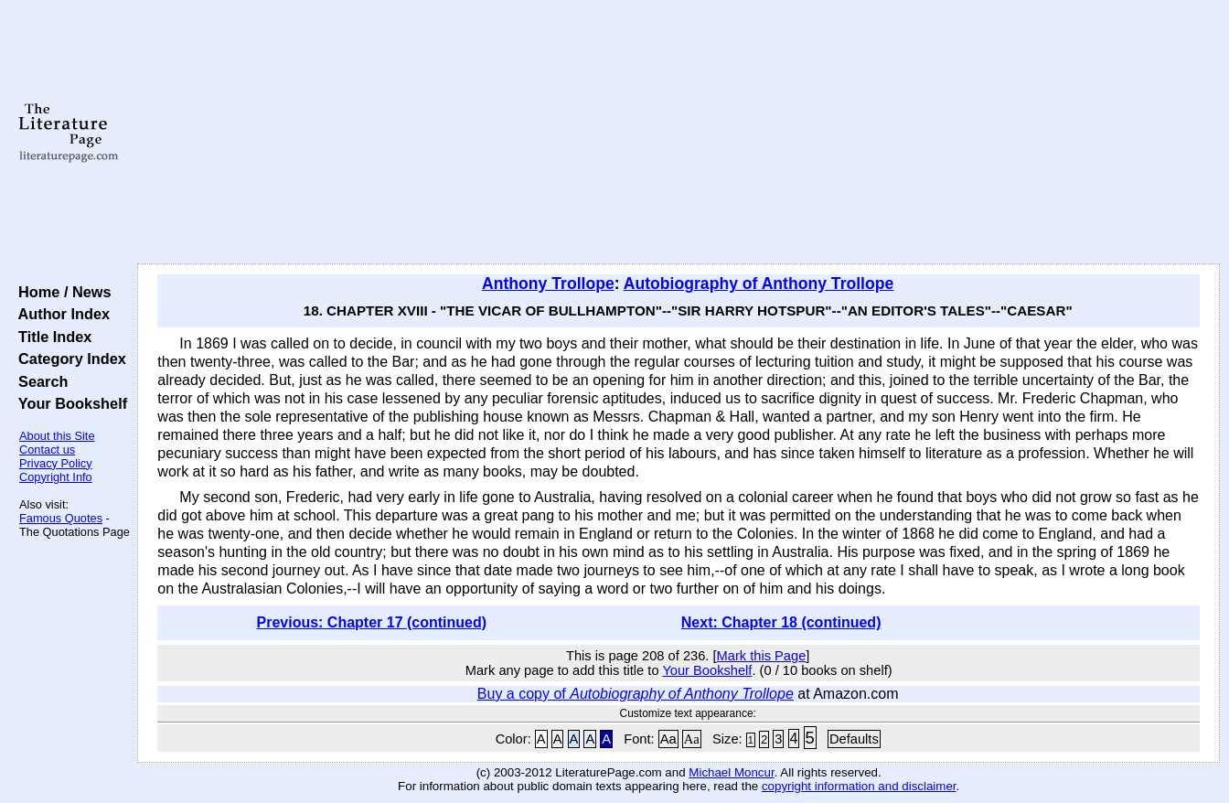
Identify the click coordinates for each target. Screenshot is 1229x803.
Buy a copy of (635, 693)
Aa (668, 739)
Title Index (50, 336)
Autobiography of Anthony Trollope (758, 283)
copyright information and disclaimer (859, 786)
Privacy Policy (55, 463)
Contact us (47, 449)
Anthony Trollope (548, 283)
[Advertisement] (679, 133)
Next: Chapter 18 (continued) (781, 622)
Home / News (61, 292)
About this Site (57, 436)
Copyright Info (55, 477)
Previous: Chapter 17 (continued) (371, 622)
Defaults (854, 739)
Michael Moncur (731, 772)
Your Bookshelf (68, 403)
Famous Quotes (60, 518)
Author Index (60, 313)
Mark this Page (762, 655)
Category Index (68, 358)
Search (39, 381)
